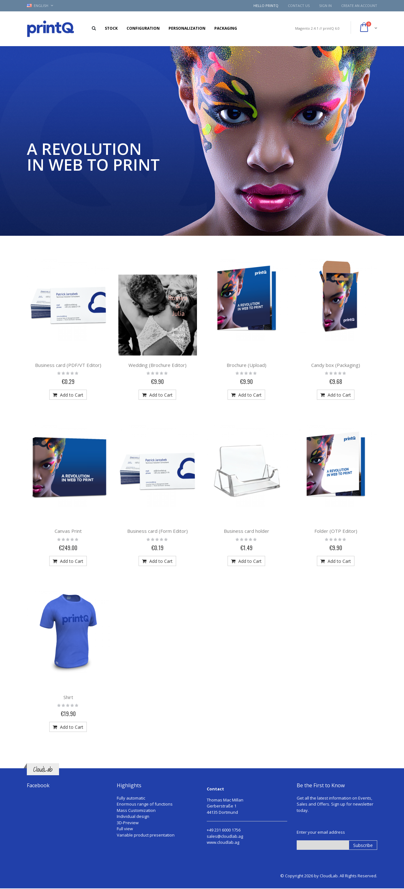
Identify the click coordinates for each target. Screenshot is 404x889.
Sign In (325, 5)
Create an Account (359, 5)
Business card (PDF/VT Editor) (68, 365)
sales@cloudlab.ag (225, 836)
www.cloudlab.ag (223, 842)
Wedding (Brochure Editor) (157, 365)
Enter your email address (321, 832)
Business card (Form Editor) (157, 531)
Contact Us (299, 5)
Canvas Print (68, 531)
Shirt (68, 697)
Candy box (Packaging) (335, 365)
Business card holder (246, 531)
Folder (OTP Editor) (335, 531)
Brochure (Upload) (246, 365)
